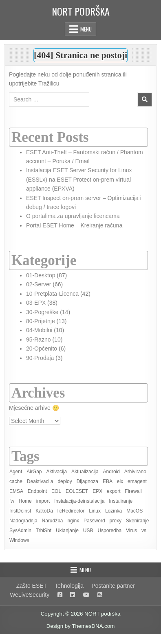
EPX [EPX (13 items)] (97, 491)
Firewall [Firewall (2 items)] (133, 491)
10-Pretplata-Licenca (52, 293)
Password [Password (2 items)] (94, 521)
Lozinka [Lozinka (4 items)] (113, 511)
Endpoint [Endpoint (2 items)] (37, 491)
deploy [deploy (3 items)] (64, 481)
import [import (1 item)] (43, 501)
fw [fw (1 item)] (11, 501)
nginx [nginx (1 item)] (73, 521)
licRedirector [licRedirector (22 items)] (71, 511)
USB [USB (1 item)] (88, 530)
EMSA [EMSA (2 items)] (16, 491)
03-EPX (36, 302)
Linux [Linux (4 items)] (95, 511)
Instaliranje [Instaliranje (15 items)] (120, 501)
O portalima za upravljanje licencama (73, 216)
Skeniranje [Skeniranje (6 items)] (137, 521)
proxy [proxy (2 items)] (115, 521)
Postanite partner (113, 585)
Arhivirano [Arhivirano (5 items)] (135, 471)
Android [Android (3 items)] (111, 471)
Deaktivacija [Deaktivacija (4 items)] (40, 481)
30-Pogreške (42, 312)
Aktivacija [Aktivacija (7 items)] (56, 471)
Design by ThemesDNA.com (80, 626)
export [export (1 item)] (113, 491)
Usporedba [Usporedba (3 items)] (109, 530)
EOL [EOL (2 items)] (56, 491)
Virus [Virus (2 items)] (131, 530)
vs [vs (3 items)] (143, 530)
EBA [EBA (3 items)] (107, 481)
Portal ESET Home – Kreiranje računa (74, 225)
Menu (86, 29)
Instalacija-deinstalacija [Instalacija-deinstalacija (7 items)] (79, 501)
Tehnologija (69, 585)
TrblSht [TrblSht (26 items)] (43, 530)
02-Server (38, 284)
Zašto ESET (31, 585)
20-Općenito (41, 348)
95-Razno (38, 339)
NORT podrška (81, 11)
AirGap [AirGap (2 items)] (34, 471)
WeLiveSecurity (29, 594)
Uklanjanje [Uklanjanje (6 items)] (67, 530)
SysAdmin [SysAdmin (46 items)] (20, 530)
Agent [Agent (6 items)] (15, 471)
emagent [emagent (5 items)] (137, 481)
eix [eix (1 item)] (120, 481)
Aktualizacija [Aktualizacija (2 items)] (85, 471)
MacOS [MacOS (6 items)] (134, 511)
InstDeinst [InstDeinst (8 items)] (20, 511)
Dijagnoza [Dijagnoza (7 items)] (87, 481)
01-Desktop (40, 275)
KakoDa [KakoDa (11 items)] (44, 511)
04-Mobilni (39, 330)
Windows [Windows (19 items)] (19, 540)
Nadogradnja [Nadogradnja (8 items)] (23, 521)
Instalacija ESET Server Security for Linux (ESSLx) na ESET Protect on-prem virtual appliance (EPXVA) (79, 179)
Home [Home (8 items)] (25, 501)
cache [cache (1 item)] (15, 481)
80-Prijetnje (40, 321)
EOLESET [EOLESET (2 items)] (77, 491)
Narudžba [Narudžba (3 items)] (52, 521)
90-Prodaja (40, 358)
